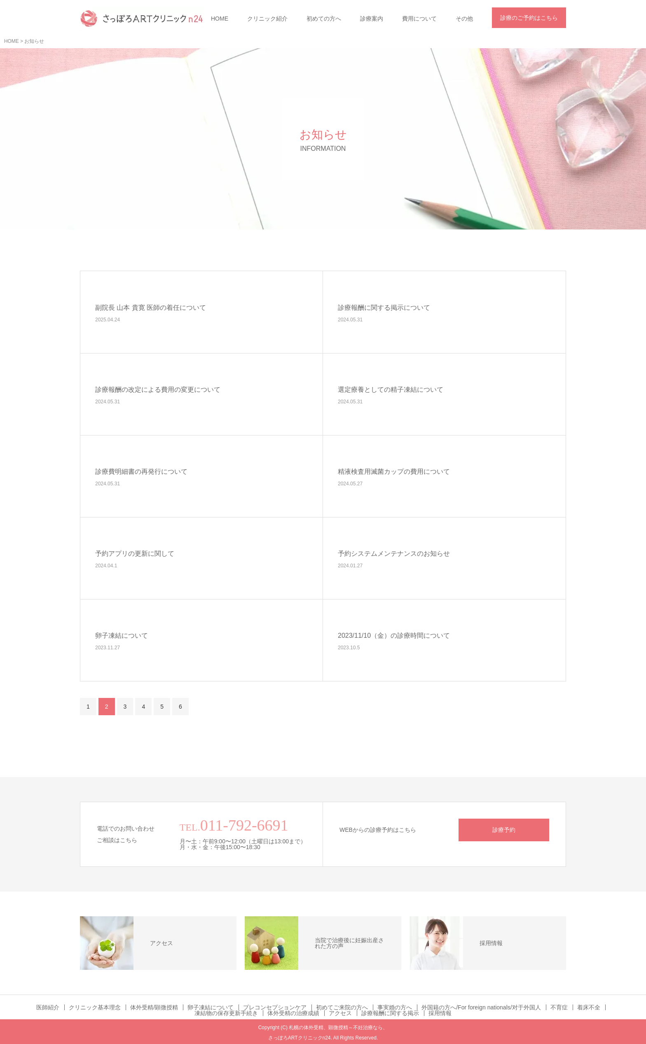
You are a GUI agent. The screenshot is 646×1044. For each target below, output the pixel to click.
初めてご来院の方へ (342, 1007)
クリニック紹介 (267, 18)
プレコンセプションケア (275, 1007)
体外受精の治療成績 (293, 1013)
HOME (219, 18)
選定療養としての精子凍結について (390, 389)
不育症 (559, 1007)
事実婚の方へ (394, 1007)
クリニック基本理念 (95, 1007)
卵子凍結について (121, 635)
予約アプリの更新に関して (134, 553)
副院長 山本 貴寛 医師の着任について (150, 307)
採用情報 (440, 1013)
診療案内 (371, 18)
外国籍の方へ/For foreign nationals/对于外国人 (481, 1007)
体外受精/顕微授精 (154, 1007)
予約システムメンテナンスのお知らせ (394, 553)
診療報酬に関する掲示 (390, 1013)
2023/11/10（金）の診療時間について (394, 635)
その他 (464, 18)
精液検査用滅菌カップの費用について (394, 471)
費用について (419, 18)
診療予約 (503, 829)
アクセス (340, 1013)
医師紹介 (47, 1007)
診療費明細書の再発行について (141, 471)
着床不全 (588, 1007)
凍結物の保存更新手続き (226, 1013)
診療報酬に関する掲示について (384, 307)
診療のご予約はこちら (529, 17)
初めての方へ (324, 18)
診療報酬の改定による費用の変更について (157, 389)
